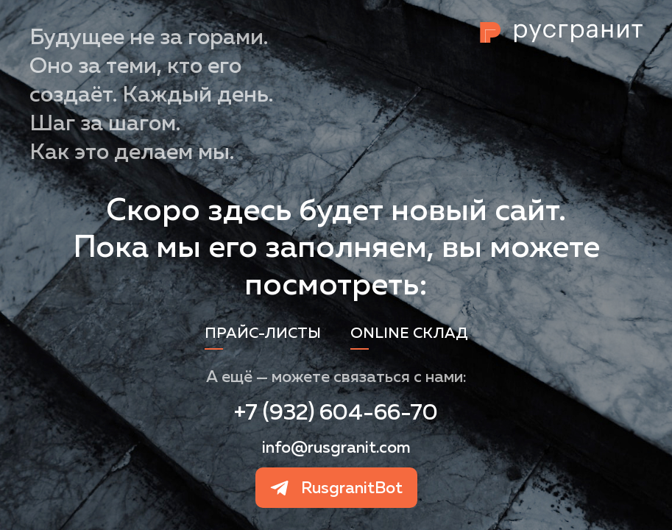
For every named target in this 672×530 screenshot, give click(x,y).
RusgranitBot (352, 487)
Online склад (409, 333)
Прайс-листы (263, 333)
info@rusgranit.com (336, 446)
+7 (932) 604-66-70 (336, 411)
